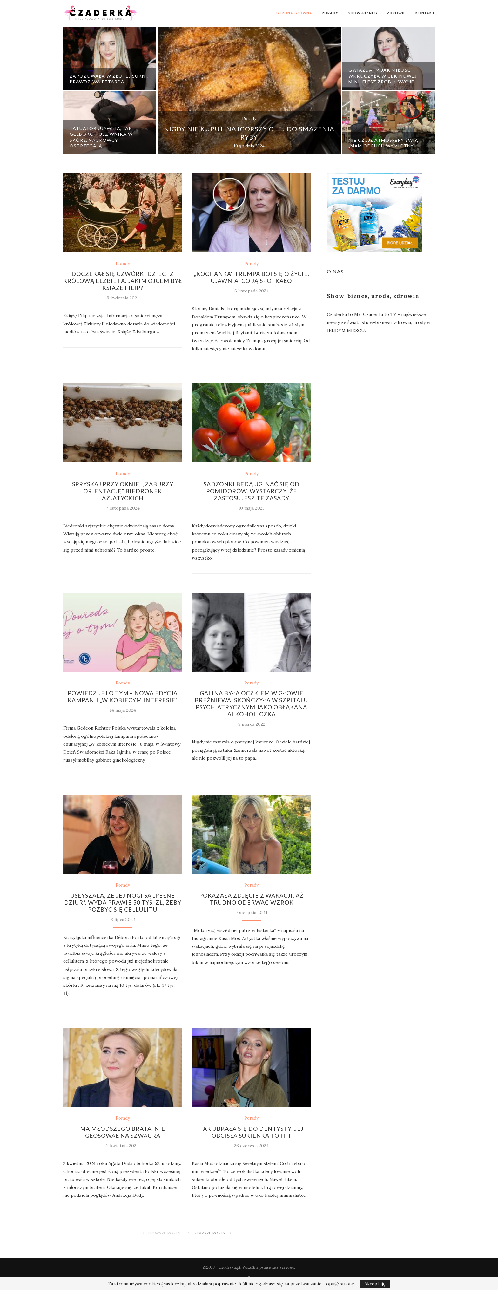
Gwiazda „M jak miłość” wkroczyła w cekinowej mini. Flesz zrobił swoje (382, 75)
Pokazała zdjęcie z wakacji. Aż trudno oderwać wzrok (251, 899)
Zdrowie (396, 13)
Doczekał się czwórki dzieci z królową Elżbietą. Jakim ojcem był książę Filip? (122, 280)
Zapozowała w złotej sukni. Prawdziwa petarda (109, 78)
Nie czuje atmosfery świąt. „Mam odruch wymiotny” (385, 142)
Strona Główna (294, 13)
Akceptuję (375, 1284)
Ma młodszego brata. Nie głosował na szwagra (122, 1132)
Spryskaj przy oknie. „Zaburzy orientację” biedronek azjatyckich (122, 491)
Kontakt (425, 13)
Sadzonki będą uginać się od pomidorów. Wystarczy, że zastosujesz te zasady (251, 491)
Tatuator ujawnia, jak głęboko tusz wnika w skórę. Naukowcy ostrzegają (101, 137)
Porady (330, 13)
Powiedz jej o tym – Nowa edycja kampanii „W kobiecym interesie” (123, 697)
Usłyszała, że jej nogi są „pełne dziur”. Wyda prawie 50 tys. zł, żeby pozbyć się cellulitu (122, 902)
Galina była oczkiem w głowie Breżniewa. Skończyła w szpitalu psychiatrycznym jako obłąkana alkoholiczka (251, 703)
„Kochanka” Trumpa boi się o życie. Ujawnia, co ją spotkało (251, 277)
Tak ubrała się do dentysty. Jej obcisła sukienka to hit (251, 1132)
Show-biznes (362, 13)
